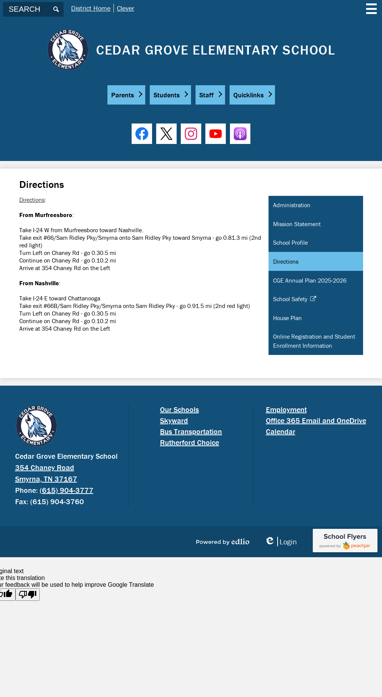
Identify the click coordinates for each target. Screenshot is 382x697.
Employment (286, 409)
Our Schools (179, 409)
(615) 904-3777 (66, 490)
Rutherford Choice (189, 442)
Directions (32, 199)
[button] (126, 95)
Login (280, 541)
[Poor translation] (28, 594)
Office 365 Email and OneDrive (316, 420)
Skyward (174, 420)
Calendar (280, 431)
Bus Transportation (191, 431)
